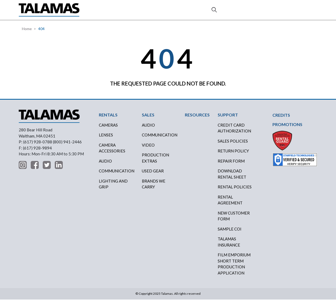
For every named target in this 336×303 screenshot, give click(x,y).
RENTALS (103, 11)
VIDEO (148, 148)
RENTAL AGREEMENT (230, 203)
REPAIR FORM (231, 164)
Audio (105, 164)
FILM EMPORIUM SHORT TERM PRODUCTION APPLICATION (234, 267)
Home (27, 32)
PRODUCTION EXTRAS (155, 161)
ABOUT (207, 11)
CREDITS (150, 11)
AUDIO (148, 128)
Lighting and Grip (113, 187)
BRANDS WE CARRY (153, 187)
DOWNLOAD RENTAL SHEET (232, 177)
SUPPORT (232, 11)
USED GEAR (153, 174)
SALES (126, 11)
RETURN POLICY (233, 154)
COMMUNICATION (159, 138)
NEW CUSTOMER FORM (234, 219)
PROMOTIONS (287, 128)
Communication (116, 174)
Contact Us (298, 12)
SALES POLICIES (233, 144)
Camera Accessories (112, 151)
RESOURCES (179, 11)
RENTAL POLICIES (235, 190)
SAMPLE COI (229, 232)
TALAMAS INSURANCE (229, 245)
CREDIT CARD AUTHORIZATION (234, 131)
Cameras (108, 128)
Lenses (106, 138)
